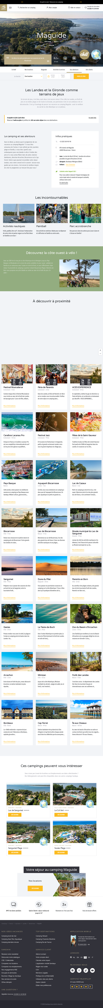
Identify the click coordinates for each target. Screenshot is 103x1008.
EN (78, 957)
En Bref (14, 70)
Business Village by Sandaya (11, 976)
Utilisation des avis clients (44, 979)
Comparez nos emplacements (12, 967)
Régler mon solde (42, 967)
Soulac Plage (59, 848)
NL (74, 957)
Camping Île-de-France (43, 942)
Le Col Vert (59, 810)
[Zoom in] (100, 350)
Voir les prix (81, 76)
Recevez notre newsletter (10, 954)
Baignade (44, 70)
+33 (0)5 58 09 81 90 (65, 142)
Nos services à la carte (9, 979)
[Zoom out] (100, 353)
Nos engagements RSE (9, 970)
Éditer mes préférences (43, 985)
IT (92, 957)
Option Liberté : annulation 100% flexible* (51, 2)
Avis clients (89, 70)
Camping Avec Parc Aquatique (12, 939)
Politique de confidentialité (45, 976)
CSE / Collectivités (8, 960)
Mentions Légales (42, 973)
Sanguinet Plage (15, 848)
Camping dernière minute (10, 942)
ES (81, 957)
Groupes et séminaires (9, 973)
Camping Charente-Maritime (45, 939)
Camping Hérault (41, 936)
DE (89, 957)
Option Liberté (40, 982)
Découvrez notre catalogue (11, 957)
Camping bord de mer (9, 936)
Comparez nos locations (10, 963)
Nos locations (29, 70)
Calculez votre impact (43, 960)
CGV (37, 970)
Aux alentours (74, 70)
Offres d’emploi (7, 982)
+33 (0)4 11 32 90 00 (19, 994)
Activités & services (59, 70)
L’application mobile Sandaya (46, 963)
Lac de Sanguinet (15, 810)
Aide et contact (41, 954)
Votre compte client (42, 957)
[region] (51, 331)
